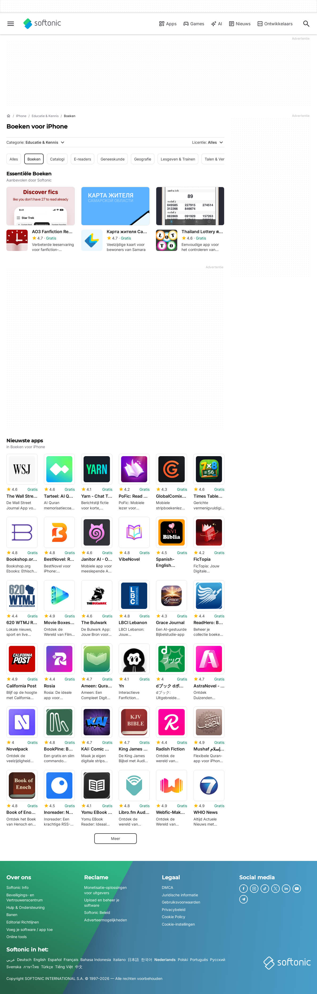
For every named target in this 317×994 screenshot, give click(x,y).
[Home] (8, 116)
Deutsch (24, 959)
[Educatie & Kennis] (45, 116)
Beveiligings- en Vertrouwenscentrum (24, 897)
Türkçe (47, 966)
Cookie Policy (173, 916)
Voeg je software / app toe (29, 929)
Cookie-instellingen (178, 924)
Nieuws (239, 23)
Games (193, 23)
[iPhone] (21, 116)
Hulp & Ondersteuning (25, 907)
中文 (79, 966)
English (40, 959)
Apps (167, 23)
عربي (10, 959)
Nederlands (165, 959)
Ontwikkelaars (275, 23)
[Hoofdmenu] (10, 23)
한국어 (146, 959)
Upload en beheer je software (101, 903)
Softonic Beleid (97, 912)
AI (216, 23)
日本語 (133, 959)
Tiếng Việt (64, 966)
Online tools (16, 936)
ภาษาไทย (31, 966)
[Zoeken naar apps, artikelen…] (306, 23)
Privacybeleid (174, 909)
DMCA (167, 887)
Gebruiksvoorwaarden (181, 902)
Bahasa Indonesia (95, 959)
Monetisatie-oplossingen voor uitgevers (105, 890)
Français (71, 959)
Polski (183, 959)
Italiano (119, 959)
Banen (11, 914)
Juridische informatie (180, 894)
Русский (217, 959)
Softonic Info (17, 887)
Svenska (13, 966)
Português (199, 959)
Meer (115, 838)
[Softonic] (42, 23)
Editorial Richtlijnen (22, 922)
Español (54, 959)
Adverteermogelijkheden (105, 920)
